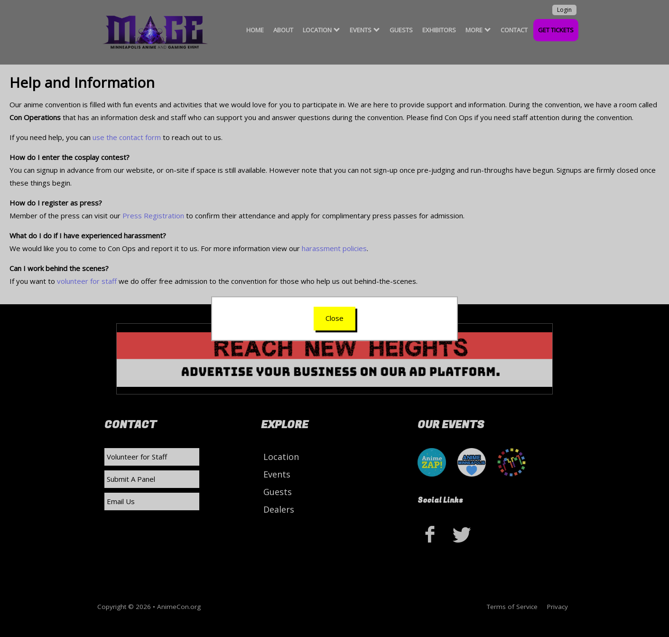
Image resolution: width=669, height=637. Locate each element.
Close (334, 318)
